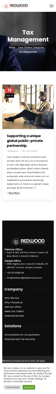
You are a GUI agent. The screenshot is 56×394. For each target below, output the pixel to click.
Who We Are (11, 298)
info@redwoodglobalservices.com (24, 277)
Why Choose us (13, 302)
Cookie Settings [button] (12, 387)
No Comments (29, 150)
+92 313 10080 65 (15, 272)
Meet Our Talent (14, 311)
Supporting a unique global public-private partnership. (25, 141)
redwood (13, 150)
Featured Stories (14, 315)
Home (12, 47)
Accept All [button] (28, 387)
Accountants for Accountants (22, 334)
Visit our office (12, 307)
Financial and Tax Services (19, 339)
